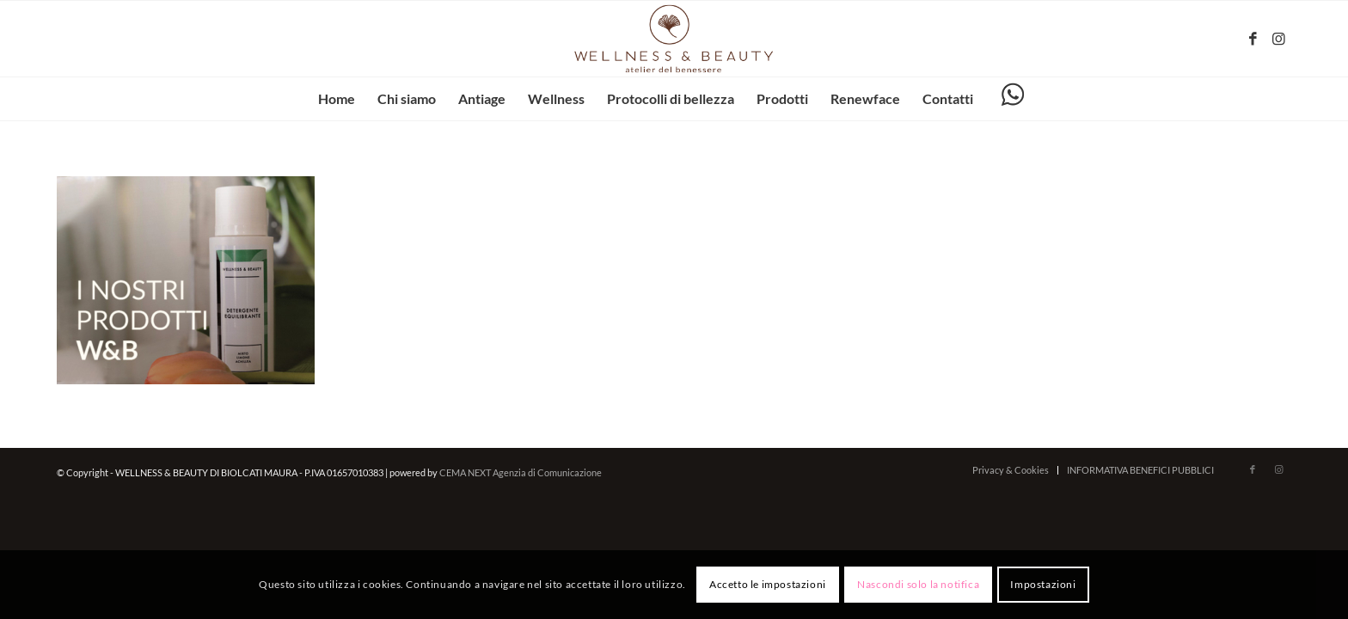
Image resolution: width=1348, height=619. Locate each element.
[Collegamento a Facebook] (1252, 39)
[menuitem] (336, 98)
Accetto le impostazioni (767, 584)
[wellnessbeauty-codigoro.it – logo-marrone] (674, 39)
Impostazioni (1042, 584)
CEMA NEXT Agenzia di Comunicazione (520, 472)
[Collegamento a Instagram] (1278, 39)
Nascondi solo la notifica (918, 584)
